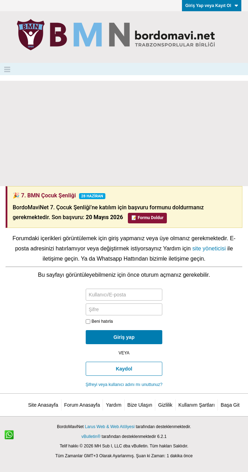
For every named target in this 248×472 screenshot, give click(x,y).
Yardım (113, 405)
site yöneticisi (209, 248)
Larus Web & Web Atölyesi (110, 426)
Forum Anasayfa (82, 405)
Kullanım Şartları (196, 405)
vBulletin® (90, 436)
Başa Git (230, 405)
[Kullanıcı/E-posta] (124, 295)
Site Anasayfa (43, 405)
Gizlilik (165, 405)
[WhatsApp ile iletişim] (13, 438)
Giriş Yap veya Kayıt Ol (211, 5)
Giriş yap (124, 337)
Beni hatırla (99, 321)
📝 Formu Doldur (147, 217)
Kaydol (124, 369)
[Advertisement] (124, 133)
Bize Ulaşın (140, 405)
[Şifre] (124, 309)
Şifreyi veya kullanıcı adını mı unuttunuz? (124, 384)
